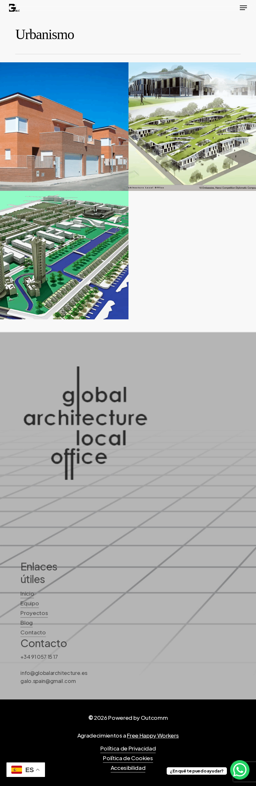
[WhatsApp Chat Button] (240, 770)
